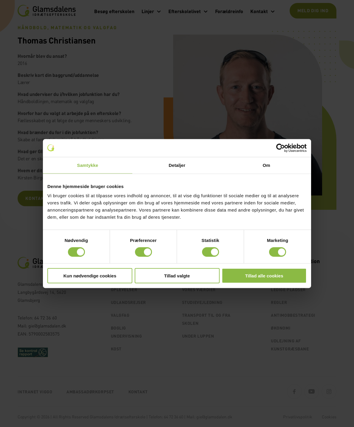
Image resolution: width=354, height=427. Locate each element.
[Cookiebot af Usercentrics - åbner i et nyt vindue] (280, 147)
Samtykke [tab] (87, 164)
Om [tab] (266, 164)
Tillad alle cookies (264, 275)
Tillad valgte (177, 275)
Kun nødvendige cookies (90, 275)
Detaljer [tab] (177, 164)
